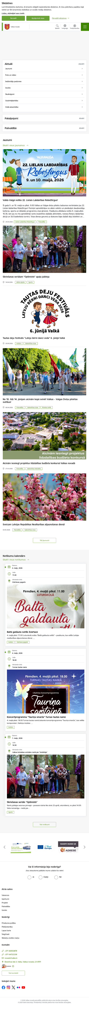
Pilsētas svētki (46, 407)
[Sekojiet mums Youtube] (23, 987)
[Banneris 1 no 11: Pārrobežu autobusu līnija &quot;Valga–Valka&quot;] (21, 847)
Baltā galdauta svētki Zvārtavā (22, 632)
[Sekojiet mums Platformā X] (13, 987)
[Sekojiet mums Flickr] (18, 987)
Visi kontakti (13, 973)
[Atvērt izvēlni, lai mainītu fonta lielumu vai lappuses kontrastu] (74, 27)
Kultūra (19, 343)
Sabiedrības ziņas (30, 343)
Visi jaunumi (44, 540)
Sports (31, 282)
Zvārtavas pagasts (22, 642)
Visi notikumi (44, 824)
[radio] (31, 877)
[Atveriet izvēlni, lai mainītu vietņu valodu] (65, 27)
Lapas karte (6, 930)
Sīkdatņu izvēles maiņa (10, 938)
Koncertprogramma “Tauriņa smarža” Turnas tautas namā (36, 717)
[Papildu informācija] (13, 966)
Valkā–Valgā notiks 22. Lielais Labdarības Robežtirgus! (30, 200)
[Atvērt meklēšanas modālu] (57, 27)
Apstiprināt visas (38, 18)
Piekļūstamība (7, 927)
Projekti (5, 903)
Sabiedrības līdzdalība (34, 469)
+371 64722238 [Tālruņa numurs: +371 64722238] (11, 954)
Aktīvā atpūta (20, 282)
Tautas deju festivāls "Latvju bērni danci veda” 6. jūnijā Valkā (34, 338)
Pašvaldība (41, 222)
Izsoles (4, 910)
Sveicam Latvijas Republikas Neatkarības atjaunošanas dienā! (34, 524)
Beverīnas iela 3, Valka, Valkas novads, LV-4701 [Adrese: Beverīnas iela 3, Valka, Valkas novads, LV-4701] (23, 962)
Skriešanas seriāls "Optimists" (22, 802)
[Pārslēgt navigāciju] (85, 27)
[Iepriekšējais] (4, 847)
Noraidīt (13, 18)
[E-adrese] (6, 966)
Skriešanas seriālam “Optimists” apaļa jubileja (26, 276)
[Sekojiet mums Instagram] (8, 987)
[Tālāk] (84, 847)
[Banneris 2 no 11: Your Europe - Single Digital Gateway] (44, 847)
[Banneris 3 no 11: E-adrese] (68, 847)
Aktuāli (8, 64)
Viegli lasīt (5, 934)
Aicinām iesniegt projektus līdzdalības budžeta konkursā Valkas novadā (39, 463)
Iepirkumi (5, 899)
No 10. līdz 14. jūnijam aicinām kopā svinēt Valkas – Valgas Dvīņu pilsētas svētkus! (40, 400)
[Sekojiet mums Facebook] (3, 987)
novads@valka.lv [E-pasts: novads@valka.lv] (11, 958)
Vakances (5, 895)
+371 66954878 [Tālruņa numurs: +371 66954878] (11, 951)
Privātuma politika (9, 923)
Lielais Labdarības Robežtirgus (25, 222)
